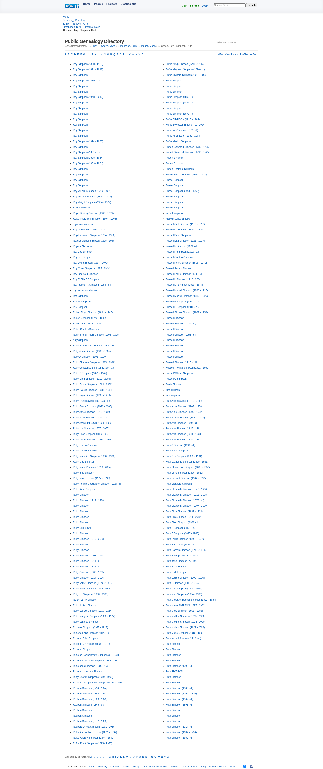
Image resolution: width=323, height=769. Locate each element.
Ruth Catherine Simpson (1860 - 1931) (187, 461)
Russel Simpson (175, 179)
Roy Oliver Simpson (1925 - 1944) (91, 268)
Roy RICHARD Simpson (86, 279)
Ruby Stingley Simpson (85, 621)
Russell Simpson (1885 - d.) (181, 334)
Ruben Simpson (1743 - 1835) (89, 318)
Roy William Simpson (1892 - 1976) (92, 196)
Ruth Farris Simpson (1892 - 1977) (185, 539)
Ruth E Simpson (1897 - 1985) (182, 533)
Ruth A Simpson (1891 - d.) (180, 445)
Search (252, 5)
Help (232, 766)
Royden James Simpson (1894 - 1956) (94, 235)
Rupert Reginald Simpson (180, 169)
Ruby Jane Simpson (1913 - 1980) (92, 412)
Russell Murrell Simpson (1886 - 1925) (187, 290)
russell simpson (174, 213)
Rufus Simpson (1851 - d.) (180, 102)
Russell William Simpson (179, 373)
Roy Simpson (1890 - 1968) (88, 64)
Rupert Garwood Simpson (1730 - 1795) (187, 147)
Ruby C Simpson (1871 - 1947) (90, 373)
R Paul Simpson (82, 301)
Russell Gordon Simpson (179, 257)
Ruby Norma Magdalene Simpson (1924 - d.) (97, 483)
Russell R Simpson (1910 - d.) (182, 307)
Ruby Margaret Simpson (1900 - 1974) (94, 616)
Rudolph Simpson (82, 649)
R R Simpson (80, 307)
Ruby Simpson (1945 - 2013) (88, 539)
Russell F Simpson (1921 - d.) (182, 246)
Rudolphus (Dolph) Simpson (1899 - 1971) (96, 660)
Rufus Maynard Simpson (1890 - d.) (185, 69)
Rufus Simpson (174, 80)
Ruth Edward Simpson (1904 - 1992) (186, 478)
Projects (111, 3)
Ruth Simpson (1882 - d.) (179, 737)
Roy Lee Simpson (82, 251)
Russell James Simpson (179, 268)
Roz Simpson (80, 296)
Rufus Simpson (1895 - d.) (180, 97)
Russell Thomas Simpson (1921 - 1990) (187, 367)
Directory (102, 766)
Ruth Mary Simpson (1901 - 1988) (184, 610)
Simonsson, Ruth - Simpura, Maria (81, 27)
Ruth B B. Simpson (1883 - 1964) (184, 456)
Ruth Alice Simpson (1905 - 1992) (184, 412)
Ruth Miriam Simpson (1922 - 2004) (185, 627)
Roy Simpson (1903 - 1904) (88, 163)
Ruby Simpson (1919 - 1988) (88, 500)
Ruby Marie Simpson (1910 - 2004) (92, 467)
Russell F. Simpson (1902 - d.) (182, 251)
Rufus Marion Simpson (178, 141)
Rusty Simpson (174, 384)
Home (86, 3)
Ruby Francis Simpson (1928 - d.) (91, 400)
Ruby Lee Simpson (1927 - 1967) (91, 428)
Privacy (135, 766)
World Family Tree (218, 766)
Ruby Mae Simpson (84, 461)
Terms (126, 766)
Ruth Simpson (173, 643)
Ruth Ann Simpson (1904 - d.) (182, 422)
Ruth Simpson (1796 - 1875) (181, 693)
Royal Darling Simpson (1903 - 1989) (93, 213)
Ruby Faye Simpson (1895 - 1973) (92, 395)
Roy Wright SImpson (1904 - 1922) (92, 202)
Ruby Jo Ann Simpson (85, 605)
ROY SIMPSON (81, 207)
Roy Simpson (80, 75)
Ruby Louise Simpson (85, 450)
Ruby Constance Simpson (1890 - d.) (93, 367)
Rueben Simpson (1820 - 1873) (90, 699)
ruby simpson (80, 340)
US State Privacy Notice (154, 766)
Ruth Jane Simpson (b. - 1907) (182, 561)
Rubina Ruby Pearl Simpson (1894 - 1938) (96, 334)
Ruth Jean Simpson (176, 566)
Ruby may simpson (83, 472)
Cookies (174, 766)
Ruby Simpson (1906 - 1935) (88, 572)
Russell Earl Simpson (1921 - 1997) (185, 240)
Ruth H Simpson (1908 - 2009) (182, 555)
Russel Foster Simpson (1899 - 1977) (186, 174)
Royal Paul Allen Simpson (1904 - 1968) (95, 218)
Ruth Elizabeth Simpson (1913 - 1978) (186, 494)
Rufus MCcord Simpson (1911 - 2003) (186, 75)
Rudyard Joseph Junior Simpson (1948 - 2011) (98, 682)
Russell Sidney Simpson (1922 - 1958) (187, 312)
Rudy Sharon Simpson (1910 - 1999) (93, 677)
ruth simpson (173, 390)
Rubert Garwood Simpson (87, 323)
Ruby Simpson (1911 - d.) (87, 561)
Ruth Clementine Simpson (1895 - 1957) (188, 467)
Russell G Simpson (176, 378)
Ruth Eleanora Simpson (179, 483)
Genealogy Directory (74, 20)
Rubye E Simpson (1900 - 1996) (90, 594)
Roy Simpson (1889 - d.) (86, 80)
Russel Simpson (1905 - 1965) (182, 191)
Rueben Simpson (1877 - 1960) (90, 721)
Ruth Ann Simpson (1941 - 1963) (184, 434)
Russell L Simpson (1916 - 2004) (183, 279)
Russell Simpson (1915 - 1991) (183, 362)
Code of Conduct (189, 766)
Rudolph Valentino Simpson (88, 671)
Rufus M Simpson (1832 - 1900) (183, 135)
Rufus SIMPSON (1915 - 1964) (183, 119)
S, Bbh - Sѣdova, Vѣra (75, 23)
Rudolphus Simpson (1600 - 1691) (92, 666)
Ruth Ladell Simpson (177, 572)
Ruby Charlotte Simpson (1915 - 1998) (94, 362)
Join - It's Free (190, 5)
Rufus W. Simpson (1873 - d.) (182, 130)
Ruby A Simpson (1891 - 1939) (89, 356)
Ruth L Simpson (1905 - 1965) (182, 583)
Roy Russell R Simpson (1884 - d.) (92, 284)
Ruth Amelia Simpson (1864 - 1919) (185, 417)
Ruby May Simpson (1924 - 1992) (91, 478)
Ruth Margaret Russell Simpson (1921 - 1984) (191, 599)
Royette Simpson (82, 246)
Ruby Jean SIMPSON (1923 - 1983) (92, 422)
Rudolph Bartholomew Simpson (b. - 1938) (96, 655)
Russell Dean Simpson (178, 235)
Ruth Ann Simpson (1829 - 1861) (184, 428)
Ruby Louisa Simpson (85, 445)
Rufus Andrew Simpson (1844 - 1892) (93, 737)
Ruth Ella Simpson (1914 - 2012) (183, 516)
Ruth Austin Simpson (177, 450)
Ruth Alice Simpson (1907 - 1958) (184, 406)
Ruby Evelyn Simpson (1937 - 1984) (93, 390)
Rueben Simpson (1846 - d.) (88, 704)
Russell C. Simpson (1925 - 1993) (184, 229)
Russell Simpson (175, 318)
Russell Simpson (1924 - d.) (181, 323)
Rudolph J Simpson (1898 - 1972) (91, 643)
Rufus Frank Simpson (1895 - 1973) (92, 743)
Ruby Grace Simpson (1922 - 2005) (92, 406)
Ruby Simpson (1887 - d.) (87, 566)
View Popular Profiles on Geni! (238, 54)
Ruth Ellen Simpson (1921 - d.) (182, 522)
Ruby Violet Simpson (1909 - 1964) (92, 588)
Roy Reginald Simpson (85, 273)
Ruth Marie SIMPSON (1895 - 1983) (185, 605)
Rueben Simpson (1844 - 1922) (90, 693)
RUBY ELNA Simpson (85, 599)
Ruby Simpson (81, 494)
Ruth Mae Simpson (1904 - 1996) (184, 588)
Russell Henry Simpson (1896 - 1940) (186, 262)
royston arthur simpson (85, 290)
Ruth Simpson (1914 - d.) (179, 726)
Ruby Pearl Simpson (84, 489)
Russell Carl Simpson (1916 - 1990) (185, 224)
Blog (203, 766)
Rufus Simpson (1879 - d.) (180, 113)
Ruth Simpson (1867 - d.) (179, 699)
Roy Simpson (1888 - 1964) (88, 157)
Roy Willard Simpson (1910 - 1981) (92, 191)
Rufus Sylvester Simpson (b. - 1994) (185, 124)
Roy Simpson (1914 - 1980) (88, 141)
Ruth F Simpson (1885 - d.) (180, 544)
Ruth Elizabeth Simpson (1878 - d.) (185, 500)
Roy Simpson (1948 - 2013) (88, 97)
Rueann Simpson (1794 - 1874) (90, 688)
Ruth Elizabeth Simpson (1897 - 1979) (186, 505)
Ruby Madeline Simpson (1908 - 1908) (94, 456)
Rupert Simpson (174, 157)
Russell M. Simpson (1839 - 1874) (184, 284)
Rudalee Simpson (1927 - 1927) (90, 627)
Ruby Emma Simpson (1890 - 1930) (92, 384)
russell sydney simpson (178, 218)
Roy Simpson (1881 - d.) (86, 152)
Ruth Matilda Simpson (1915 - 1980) (185, 616)
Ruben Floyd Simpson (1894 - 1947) (93, 312)
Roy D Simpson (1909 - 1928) (89, 229)
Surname (115, 766)
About (92, 766)
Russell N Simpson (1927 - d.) (182, 301)
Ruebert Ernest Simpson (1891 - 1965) (94, 726)
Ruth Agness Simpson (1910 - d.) (184, 400)
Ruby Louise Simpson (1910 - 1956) (92, 610)
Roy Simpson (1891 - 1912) (88, 69)
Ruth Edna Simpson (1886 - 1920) (184, 472)
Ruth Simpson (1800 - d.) (179, 688)
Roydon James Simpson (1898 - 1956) (94, 240)
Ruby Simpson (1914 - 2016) (88, 577)
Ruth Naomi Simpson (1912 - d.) (183, 638)
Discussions (128, 3)
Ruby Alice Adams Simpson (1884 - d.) (94, 345)
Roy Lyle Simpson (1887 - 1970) (90, 262)
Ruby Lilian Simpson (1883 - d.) (90, 434)
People (98, 3)
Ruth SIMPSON (174, 671)
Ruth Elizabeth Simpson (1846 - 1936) (186, 489)
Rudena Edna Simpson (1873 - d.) (91, 633)
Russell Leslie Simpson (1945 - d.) (184, 273)
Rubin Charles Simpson (86, 329)
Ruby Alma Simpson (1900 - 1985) (92, 351)
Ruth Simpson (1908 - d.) (179, 666)
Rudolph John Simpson (85, 638)
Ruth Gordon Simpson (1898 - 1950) (186, 550)
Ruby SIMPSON (82, 528)
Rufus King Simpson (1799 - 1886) (185, 64)
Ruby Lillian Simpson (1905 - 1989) (92, 439)
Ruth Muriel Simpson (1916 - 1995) (185, 633)
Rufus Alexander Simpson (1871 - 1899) (95, 732)
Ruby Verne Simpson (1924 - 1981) (92, 583)
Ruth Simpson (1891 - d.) (179, 704)
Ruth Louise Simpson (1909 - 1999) (185, 577)
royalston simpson (83, 224)
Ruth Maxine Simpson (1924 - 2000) (185, 621)
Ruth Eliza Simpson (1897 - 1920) (184, 511)
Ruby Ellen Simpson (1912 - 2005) (92, 378)
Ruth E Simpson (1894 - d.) (180, 528)
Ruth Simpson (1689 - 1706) (181, 732)
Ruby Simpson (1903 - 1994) (88, 555)
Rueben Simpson (82, 710)
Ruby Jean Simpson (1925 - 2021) (92, 417)
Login (205, 5)
